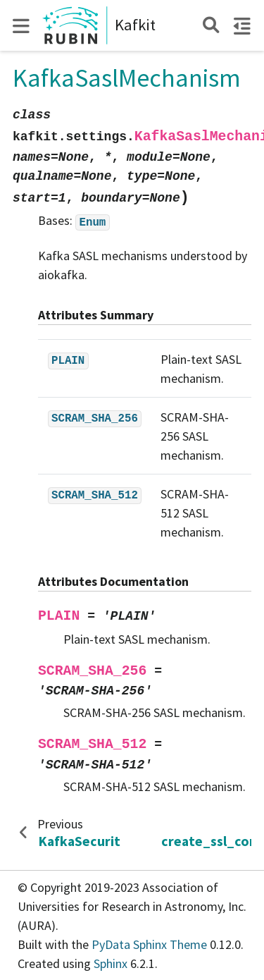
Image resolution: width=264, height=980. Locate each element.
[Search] (211, 25)
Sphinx (110, 963)
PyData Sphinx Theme (151, 944)
